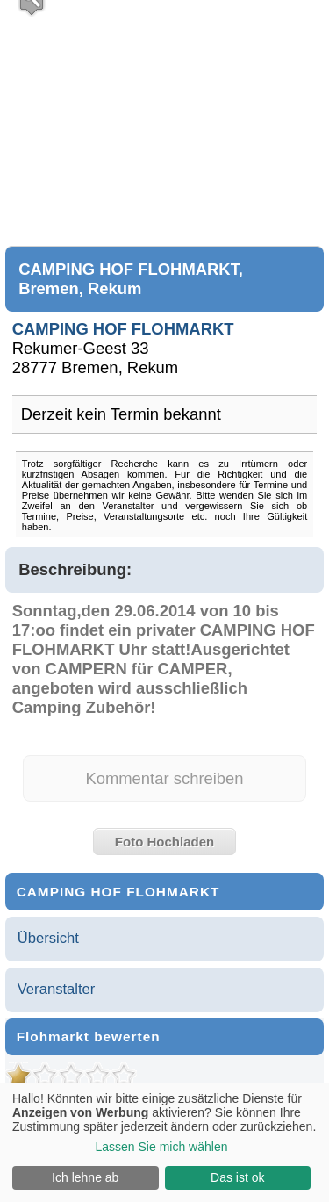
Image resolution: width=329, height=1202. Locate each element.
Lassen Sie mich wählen (162, 1147)
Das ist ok (237, 1177)
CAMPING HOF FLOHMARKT (123, 329)
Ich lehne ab (85, 1177)
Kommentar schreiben (164, 778)
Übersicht (48, 938)
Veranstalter (57, 989)
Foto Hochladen (164, 841)
